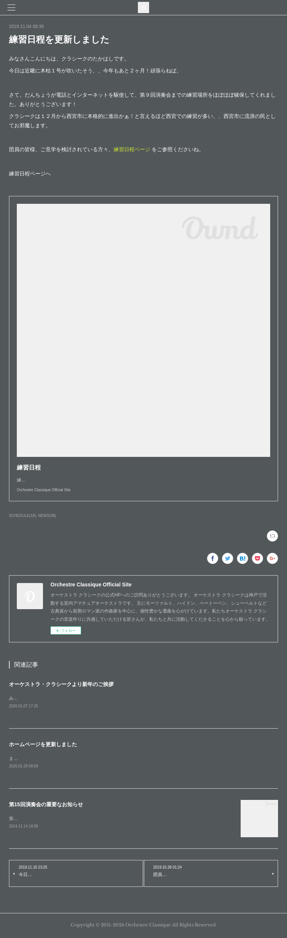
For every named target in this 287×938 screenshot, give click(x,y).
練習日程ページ (132, 149)
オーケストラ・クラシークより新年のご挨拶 (61, 684)
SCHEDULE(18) (22, 516)
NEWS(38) (47, 516)
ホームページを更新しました (43, 745)
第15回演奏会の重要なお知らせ (46, 805)
